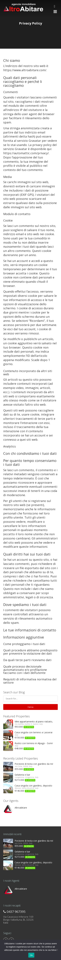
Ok (31, 955)
